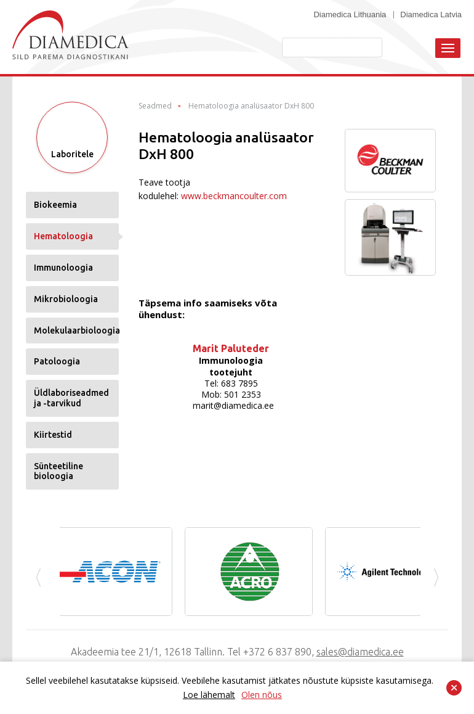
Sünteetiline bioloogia (58, 471)
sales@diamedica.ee (360, 651)
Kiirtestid (53, 435)
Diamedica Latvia (431, 14)
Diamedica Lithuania (349, 14)
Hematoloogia (63, 236)
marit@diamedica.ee (233, 405)
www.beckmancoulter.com (234, 196)
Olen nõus (261, 694)
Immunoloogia (63, 268)
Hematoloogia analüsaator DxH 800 (251, 106)
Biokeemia (55, 205)
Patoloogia (57, 361)
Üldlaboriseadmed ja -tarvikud (71, 398)
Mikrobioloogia (66, 299)
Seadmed (155, 106)
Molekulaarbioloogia (76, 330)
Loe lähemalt (209, 694)
